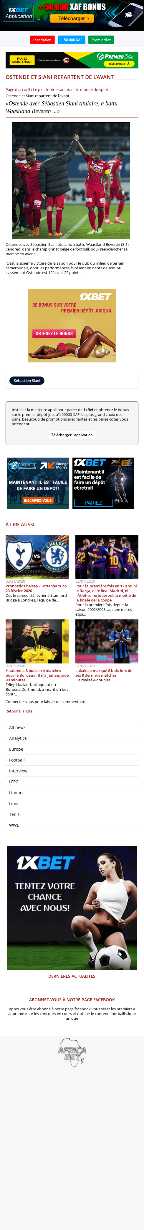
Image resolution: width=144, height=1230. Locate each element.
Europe (16, 749)
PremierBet (101, 39)
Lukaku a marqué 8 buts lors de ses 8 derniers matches (103, 673)
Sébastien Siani (27, 380)
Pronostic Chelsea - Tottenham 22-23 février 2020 (36, 588)
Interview (18, 771)
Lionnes (16, 792)
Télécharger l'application (72, 434)
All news (17, 727)
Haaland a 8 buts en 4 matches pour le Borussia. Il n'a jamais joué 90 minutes (37, 675)
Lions (14, 803)
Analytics (18, 738)
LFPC (13, 781)
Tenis (14, 814)
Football (17, 760)
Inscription (42, 39)
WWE (14, 825)
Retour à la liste (19, 711)
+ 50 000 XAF (71, 39)
